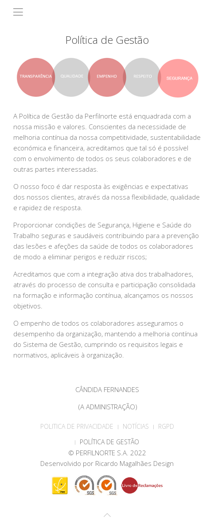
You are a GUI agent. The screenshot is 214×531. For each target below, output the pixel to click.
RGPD (166, 426)
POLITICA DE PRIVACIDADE (76, 426)
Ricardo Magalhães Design (134, 463)
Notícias (136, 426)
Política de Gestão (109, 442)
